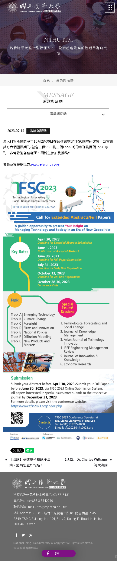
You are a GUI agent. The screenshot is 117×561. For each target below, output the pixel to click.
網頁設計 (19, 547)
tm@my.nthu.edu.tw (52, 507)
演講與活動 (38, 130)
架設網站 (32, 547)
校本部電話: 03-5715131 (53, 494)
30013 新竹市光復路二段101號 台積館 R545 (65, 513)
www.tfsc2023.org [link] (45, 165)
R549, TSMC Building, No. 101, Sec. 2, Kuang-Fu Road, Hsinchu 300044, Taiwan (57, 521)
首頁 (46, 80)
